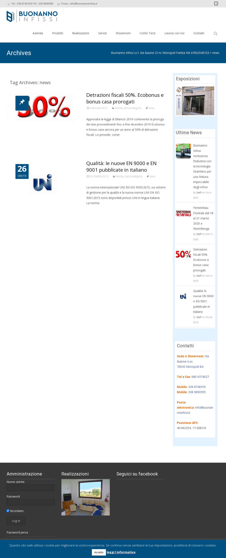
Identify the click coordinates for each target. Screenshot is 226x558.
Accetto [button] (98, 552)
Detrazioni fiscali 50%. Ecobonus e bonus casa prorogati (125, 98)
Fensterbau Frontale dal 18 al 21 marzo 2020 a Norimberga (203, 218)
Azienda (38, 33)
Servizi (102, 33)
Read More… (95, 142)
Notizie (119, 108)
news (215, 53)
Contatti (198, 33)
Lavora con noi (174, 33)
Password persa (17, 532)
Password (13, 496)
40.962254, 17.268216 (191, 428)
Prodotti (57, 33)
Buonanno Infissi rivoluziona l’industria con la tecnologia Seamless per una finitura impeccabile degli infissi (202, 166)
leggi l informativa (121, 552)
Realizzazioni (80, 33)
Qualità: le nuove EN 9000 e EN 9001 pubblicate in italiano (121, 166)
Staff (199, 192)
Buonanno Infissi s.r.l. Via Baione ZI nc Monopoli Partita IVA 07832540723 (160, 53)
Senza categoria (132, 108)
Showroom (123, 33)
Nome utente (16, 482)
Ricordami (15, 511)
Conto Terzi (147, 33)
